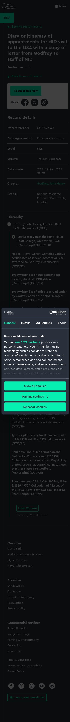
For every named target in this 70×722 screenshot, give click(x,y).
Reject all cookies (35, 406)
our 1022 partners (27, 342)
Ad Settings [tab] (44, 322)
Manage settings (35, 396)
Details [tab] (26, 322)
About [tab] (61, 322)
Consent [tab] (10, 322)
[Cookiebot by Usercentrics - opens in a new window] (50, 312)
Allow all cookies (35, 385)
